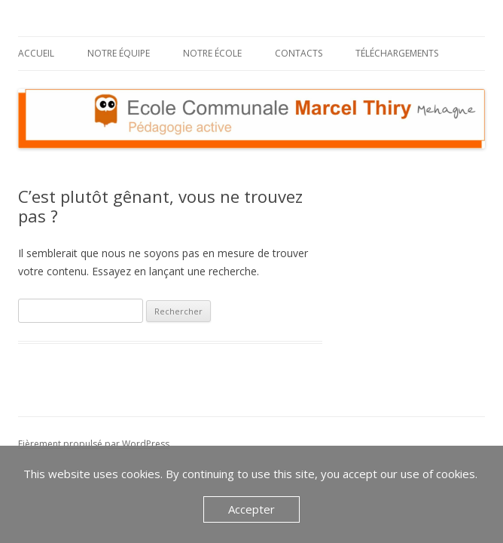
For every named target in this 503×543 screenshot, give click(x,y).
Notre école (212, 53)
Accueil (36, 53)
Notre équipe (118, 53)
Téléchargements (396, 53)
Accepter (251, 509)
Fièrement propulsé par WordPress (93, 443)
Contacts (298, 53)
